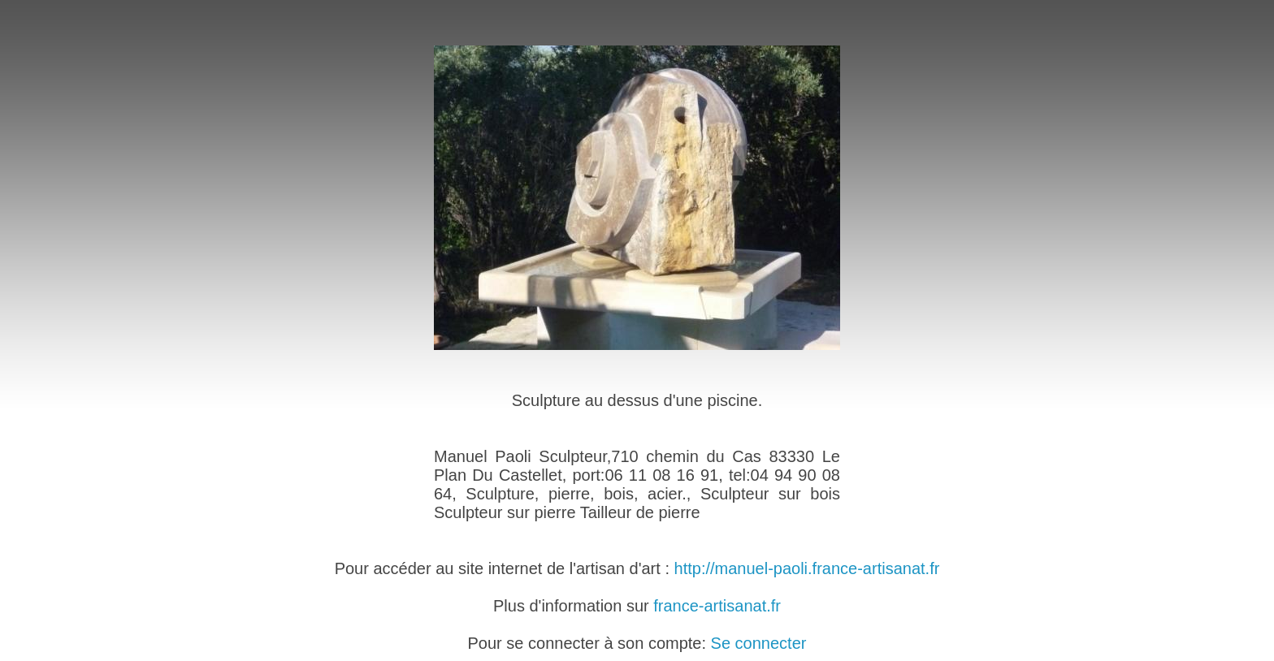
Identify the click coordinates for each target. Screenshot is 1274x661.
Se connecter (759, 643)
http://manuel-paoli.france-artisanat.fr (807, 568)
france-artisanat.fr (717, 606)
